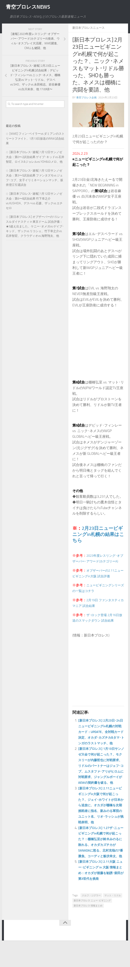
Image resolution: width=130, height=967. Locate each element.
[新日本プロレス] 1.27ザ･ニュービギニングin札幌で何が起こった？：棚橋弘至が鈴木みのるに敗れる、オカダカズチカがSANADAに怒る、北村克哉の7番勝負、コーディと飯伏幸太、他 (101, 862)
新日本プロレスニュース (89, 28)
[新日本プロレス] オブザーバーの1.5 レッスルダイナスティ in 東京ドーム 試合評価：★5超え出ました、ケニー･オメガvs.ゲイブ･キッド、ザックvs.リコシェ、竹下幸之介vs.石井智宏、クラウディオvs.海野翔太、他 (35, 226)
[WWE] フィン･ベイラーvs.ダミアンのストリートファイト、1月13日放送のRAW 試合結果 (35, 138)
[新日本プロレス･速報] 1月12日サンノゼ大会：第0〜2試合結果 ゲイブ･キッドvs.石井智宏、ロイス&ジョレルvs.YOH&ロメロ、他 (35, 156)
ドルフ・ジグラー (91, 918)
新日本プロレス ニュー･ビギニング (92, 923)
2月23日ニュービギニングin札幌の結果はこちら (98, 534)
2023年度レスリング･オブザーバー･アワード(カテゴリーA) (98, 561)
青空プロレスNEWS (31, 7)
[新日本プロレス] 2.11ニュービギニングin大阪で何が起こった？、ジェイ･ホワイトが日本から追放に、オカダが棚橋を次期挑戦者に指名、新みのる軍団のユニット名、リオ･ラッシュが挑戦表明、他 (101, 822)
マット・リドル (112, 918)
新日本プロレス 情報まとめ (88, 928)
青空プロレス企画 (87, 97)
